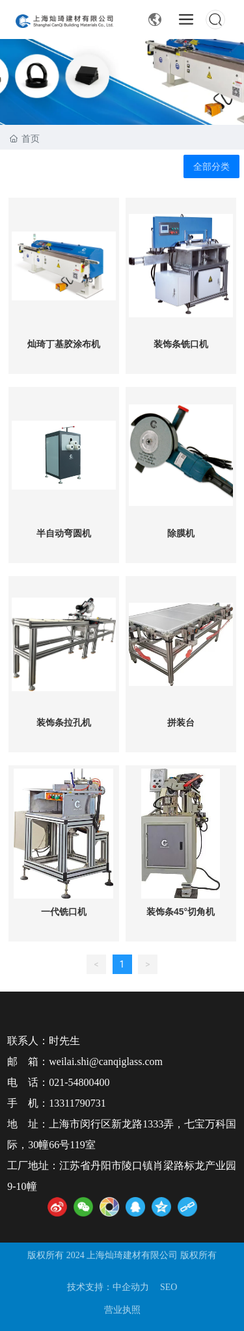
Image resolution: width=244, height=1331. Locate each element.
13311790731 (77, 1103)
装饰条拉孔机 (63, 722)
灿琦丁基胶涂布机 (63, 344)
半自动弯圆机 (63, 533)
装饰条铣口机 (181, 344)
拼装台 (181, 722)
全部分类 (211, 166)
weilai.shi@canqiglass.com (106, 1061)
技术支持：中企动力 (108, 1287)
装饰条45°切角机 (180, 911)
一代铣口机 (64, 911)
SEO (168, 1287)
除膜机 (181, 533)
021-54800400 (79, 1082)
